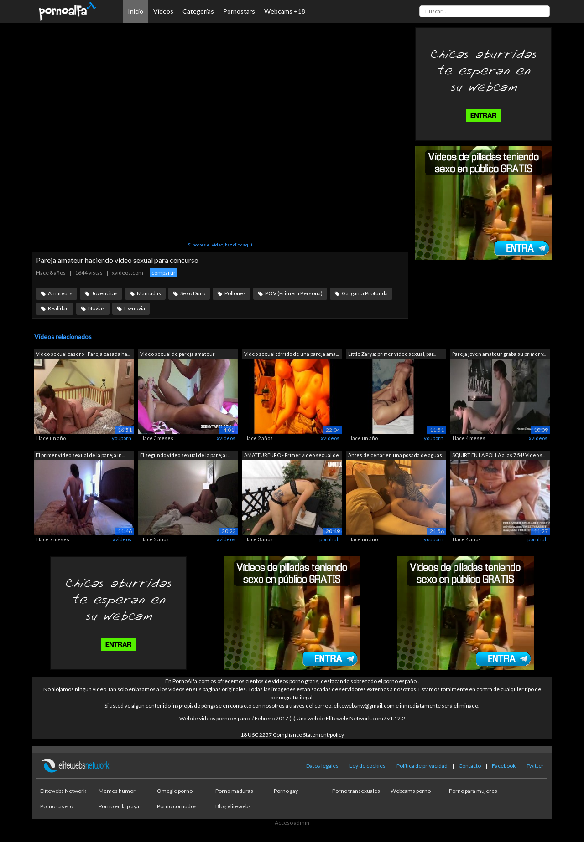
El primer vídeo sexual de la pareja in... (80, 455)
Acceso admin (292, 822)
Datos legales (322, 765)
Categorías (198, 11)
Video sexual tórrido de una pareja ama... (291, 354)
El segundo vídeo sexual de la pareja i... (185, 455)
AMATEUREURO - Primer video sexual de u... (291, 456)
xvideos (226, 438)
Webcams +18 (284, 11)
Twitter (535, 765)
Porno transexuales (356, 790)
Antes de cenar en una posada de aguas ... (395, 456)
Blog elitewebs (233, 806)
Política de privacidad (422, 765)
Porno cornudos (177, 806)
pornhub (329, 539)
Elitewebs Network (63, 790)
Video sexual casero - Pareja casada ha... (83, 354)
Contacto (470, 765)
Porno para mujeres (473, 790)
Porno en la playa (119, 806)
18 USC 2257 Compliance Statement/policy (292, 734)
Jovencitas (105, 293)
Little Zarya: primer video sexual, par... (392, 354)
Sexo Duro (192, 293)
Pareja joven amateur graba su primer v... (499, 354)
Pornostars (239, 11)
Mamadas (149, 293)
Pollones (235, 293)
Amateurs (60, 293)
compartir (163, 272)
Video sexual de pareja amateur (177, 354)
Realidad (58, 308)
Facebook (504, 765)
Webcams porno (411, 790)
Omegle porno (175, 790)
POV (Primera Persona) (294, 293)
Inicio (135, 11)
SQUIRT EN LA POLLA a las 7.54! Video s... (498, 455)
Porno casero (56, 806)
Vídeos (163, 11)
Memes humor (117, 790)
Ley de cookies (367, 765)
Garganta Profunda (365, 293)
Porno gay (286, 790)
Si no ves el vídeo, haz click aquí (220, 244)
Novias (96, 308)
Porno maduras (234, 790)
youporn (121, 438)
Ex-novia (134, 308)
